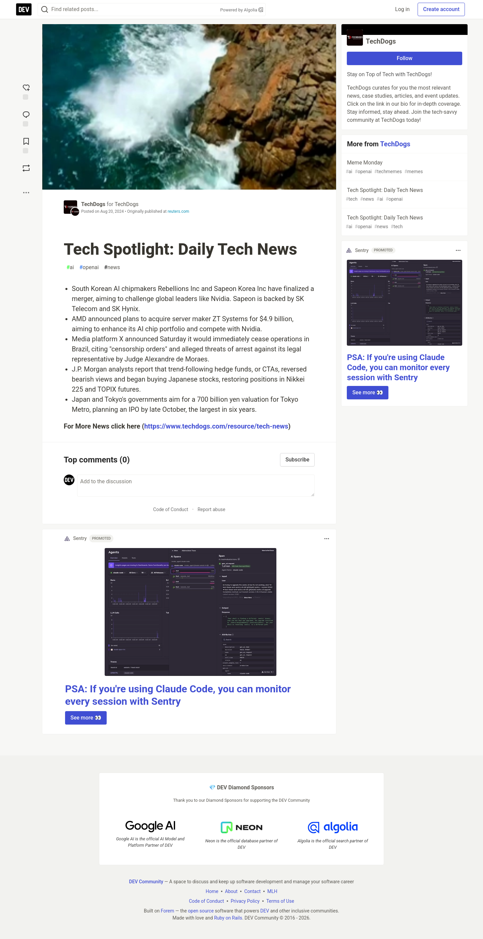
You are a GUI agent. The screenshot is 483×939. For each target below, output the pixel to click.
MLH (272, 891)
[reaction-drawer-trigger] (26, 91)
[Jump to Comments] (26, 118)
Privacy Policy (245, 901)
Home (212, 891)
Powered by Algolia (241, 9)
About (231, 891)
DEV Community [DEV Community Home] (146, 881)
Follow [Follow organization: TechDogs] (405, 58)
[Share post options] (26, 192)
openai (89, 267)
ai (70, 267)
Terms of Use (280, 901)
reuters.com (178, 211)
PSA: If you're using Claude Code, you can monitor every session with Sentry (398, 367)
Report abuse (211, 509)
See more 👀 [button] (85, 717)
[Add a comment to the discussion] (195, 485)
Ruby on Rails (228, 918)
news (112, 267)
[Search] (44, 9)
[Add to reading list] (26, 145)
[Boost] (26, 168)
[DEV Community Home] (23, 9)
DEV (264, 910)
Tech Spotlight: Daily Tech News (403, 195)
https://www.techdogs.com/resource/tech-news (216, 426)
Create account (441, 9)
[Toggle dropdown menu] (326, 538)
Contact (252, 891)
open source (201, 910)
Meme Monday (403, 167)
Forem (167, 910)
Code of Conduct (171, 509)
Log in (402, 9)
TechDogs (93, 204)
